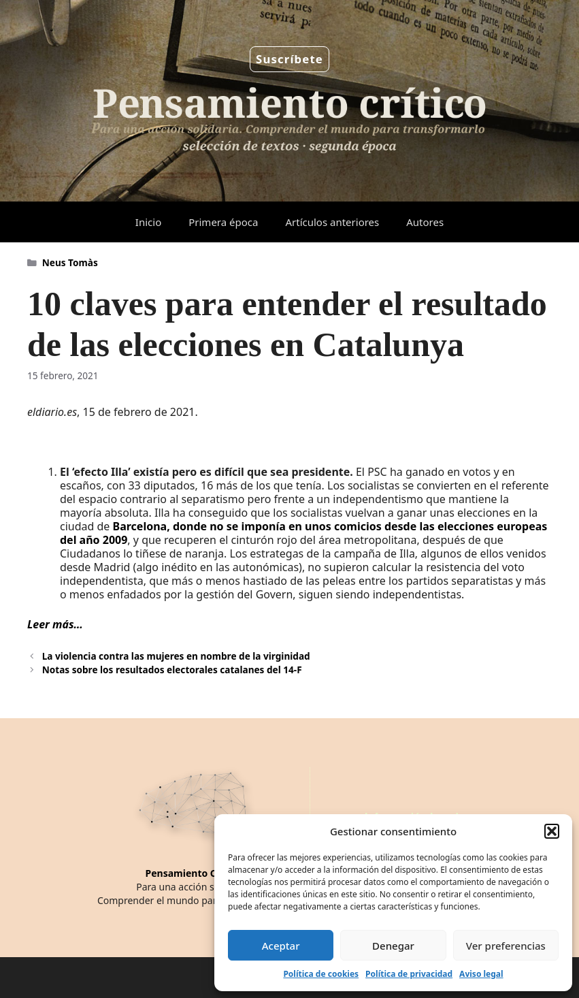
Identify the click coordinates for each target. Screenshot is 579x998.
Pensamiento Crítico (194, 873)
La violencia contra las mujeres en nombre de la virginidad (176, 655)
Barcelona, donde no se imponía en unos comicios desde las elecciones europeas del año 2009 (303, 533)
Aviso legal (481, 974)
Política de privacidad (408, 974)
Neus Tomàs (70, 262)
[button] (552, 831)
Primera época (223, 222)
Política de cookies (321, 974)
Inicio (148, 222)
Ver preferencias (506, 945)
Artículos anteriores (332, 222)
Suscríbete (289, 59)
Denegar (393, 945)
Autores (425, 222)
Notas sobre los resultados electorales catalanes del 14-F (172, 669)
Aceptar (281, 945)
